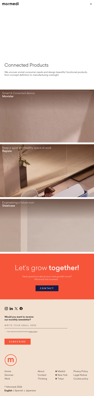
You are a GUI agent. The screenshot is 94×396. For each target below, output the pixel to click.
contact (47, 288)
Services (8, 375)
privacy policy (32, 331)
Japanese (31, 391)
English (8, 391)
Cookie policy (80, 379)
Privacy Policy (80, 371)
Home (7, 371)
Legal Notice (80, 375)
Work (7, 379)
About (41, 371)
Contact (42, 375)
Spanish (19, 391)
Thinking (42, 379)
